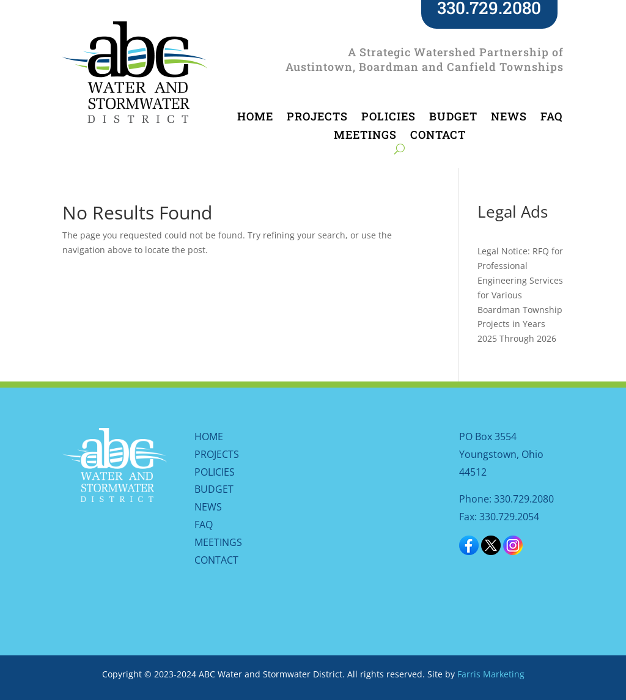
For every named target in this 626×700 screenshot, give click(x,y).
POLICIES (388, 117)
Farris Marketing (491, 674)
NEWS (509, 117)
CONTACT (438, 136)
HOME (255, 117)
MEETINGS (365, 136)
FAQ (551, 117)
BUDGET (453, 117)
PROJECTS (317, 117)
